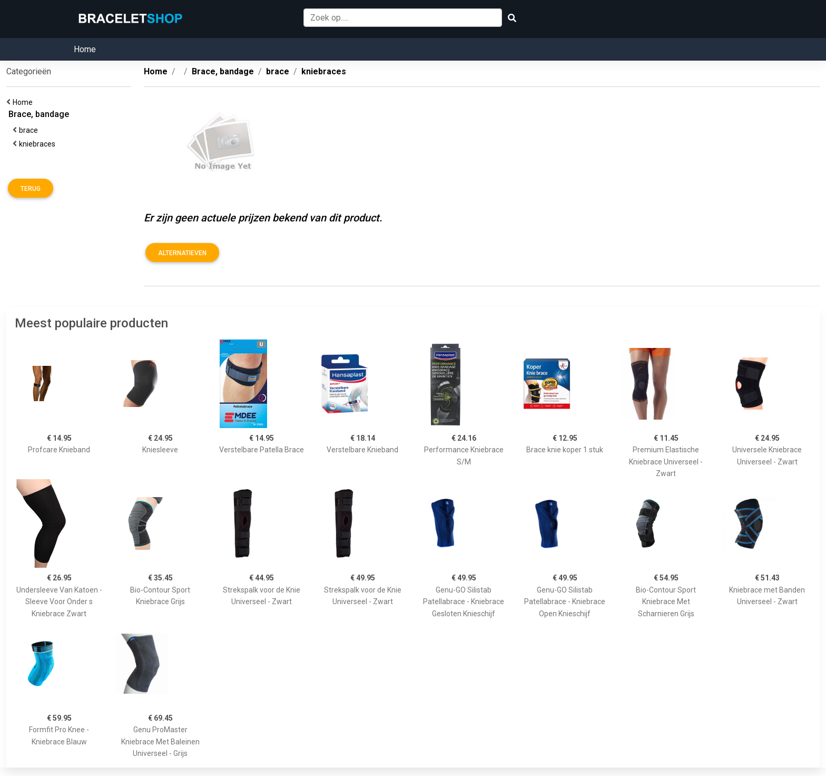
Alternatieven (182, 253)
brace (30, 130)
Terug (31, 188)
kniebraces (38, 144)
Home (85, 49)
